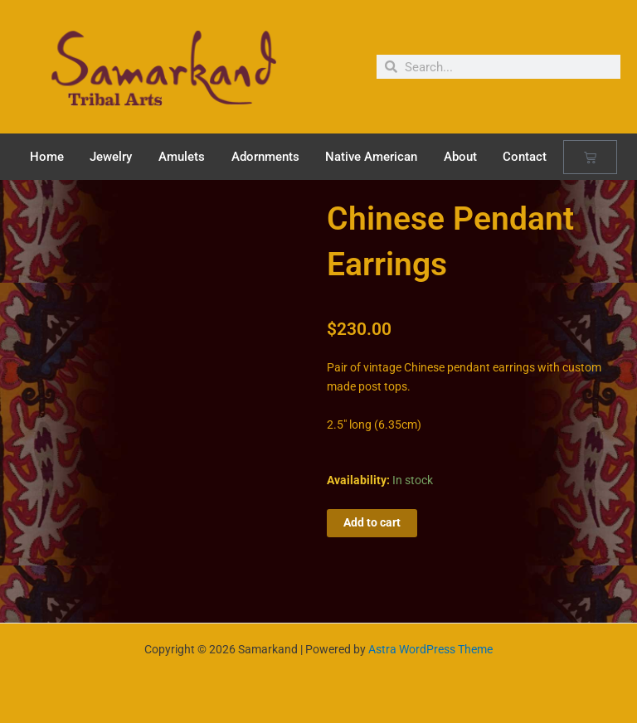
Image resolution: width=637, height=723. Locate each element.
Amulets (181, 156)
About (460, 156)
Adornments (265, 156)
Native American (371, 156)
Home (47, 156)
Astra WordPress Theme (430, 649)
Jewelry (111, 156)
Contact (525, 156)
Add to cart (372, 522)
